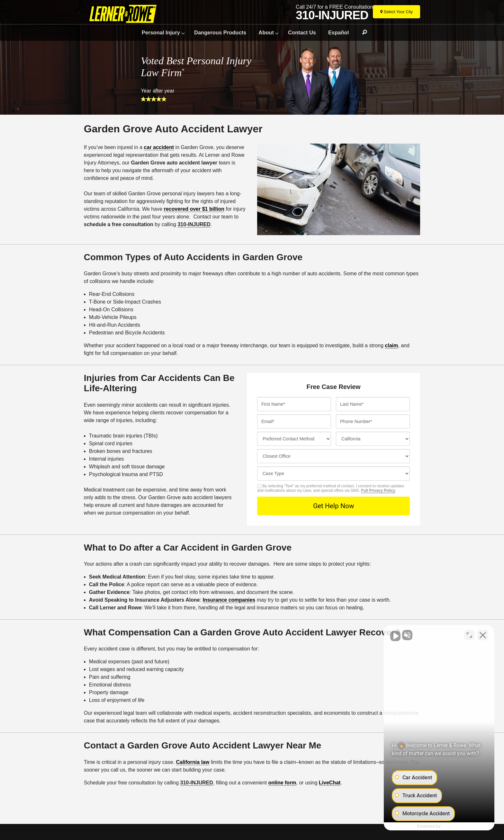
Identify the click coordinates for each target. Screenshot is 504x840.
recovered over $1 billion (194, 209)
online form (282, 782)
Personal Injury (161, 32)
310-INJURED (332, 15)
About (266, 32)
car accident (159, 147)
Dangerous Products (220, 32)
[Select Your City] (396, 11)
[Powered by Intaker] (448, 826)
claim (391, 345)
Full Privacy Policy (378, 490)
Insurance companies (229, 600)
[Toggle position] (469, 635)
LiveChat (330, 782)
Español (338, 32)
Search (361, 32)
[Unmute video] (390, 635)
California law (192, 762)
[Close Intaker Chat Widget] (483, 635)
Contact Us (302, 32)
